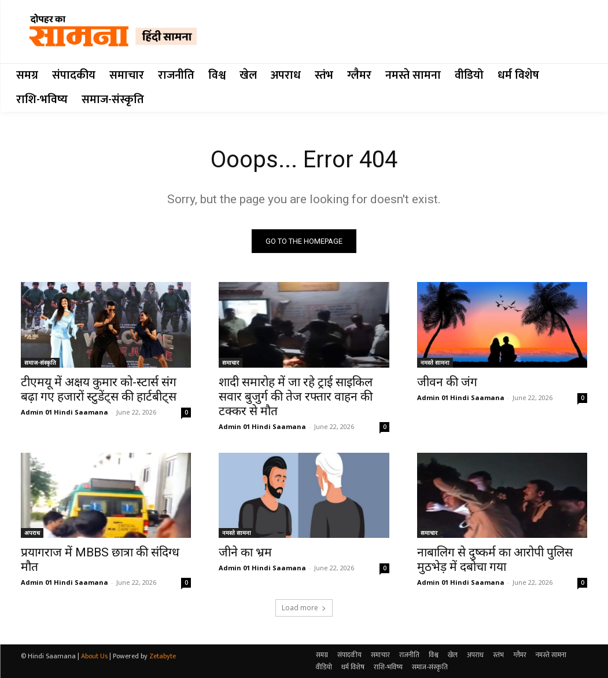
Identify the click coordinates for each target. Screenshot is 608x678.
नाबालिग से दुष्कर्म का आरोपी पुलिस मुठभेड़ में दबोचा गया (495, 559)
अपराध (32, 533)
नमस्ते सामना (435, 362)
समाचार (230, 362)
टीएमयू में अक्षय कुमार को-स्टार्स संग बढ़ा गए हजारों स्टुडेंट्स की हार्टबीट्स (98, 389)
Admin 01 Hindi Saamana (64, 412)
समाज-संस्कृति (40, 362)
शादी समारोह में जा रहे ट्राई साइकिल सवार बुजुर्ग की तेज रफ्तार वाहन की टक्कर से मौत (296, 396)
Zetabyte (162, 656)
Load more (304, 608)
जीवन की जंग (447, 382)
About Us (94, 656)
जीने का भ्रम (245, 552)
